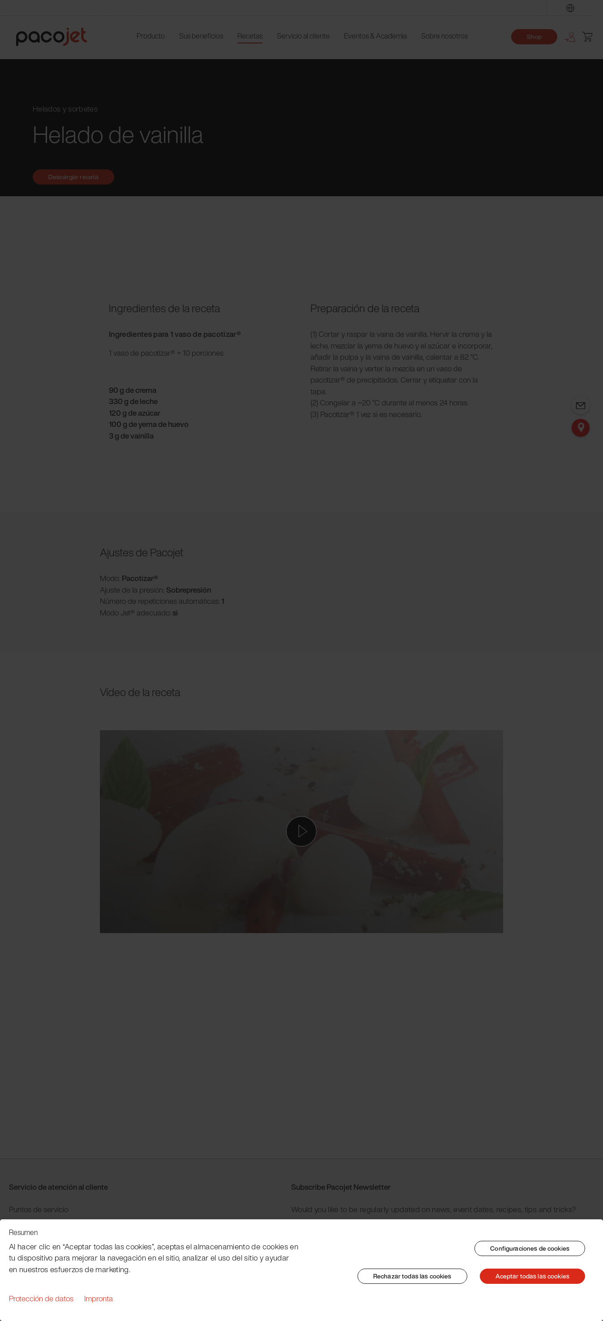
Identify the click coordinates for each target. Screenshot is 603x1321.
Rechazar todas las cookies (412, 1276)
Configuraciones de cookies (529, 1248)
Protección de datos (41, 1298)
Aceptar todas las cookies (532, 1276)
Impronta (98, 1298)
